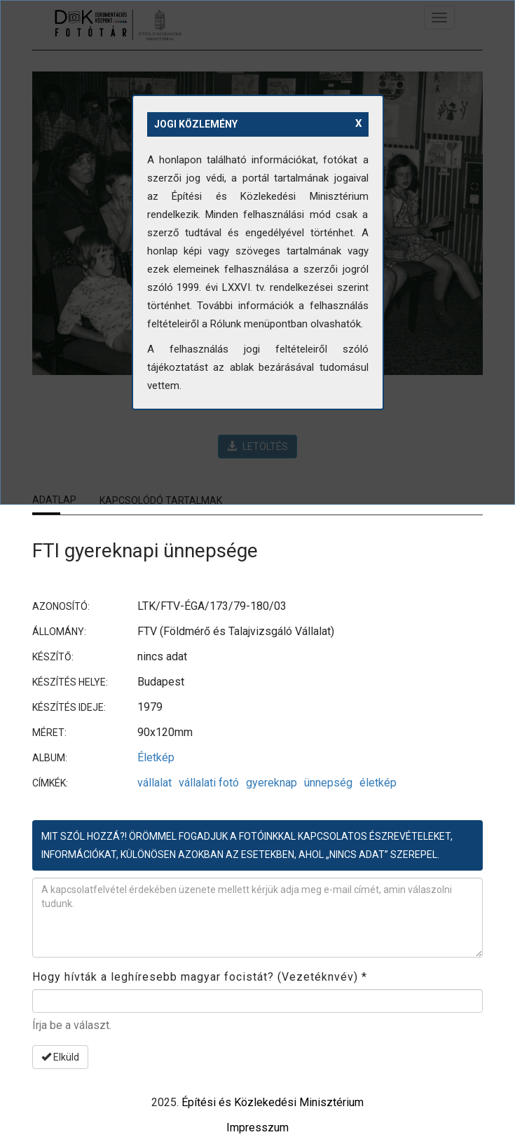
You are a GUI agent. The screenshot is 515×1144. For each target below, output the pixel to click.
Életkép (155, 757)
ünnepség (328, 782)
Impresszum (257, 1127)
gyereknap (271, 782)
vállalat (154, 782)
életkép (378, 782)
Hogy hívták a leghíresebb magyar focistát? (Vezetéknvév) (199, 976)
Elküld (60, 1057)
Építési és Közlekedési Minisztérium (272, 1102)
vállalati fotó (209, 782)
